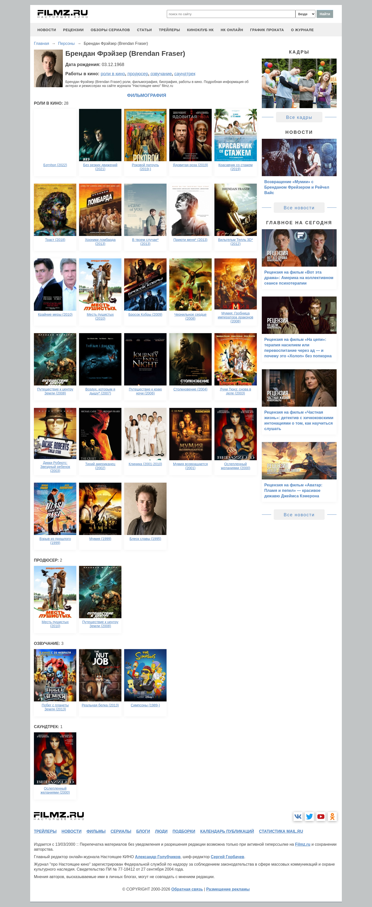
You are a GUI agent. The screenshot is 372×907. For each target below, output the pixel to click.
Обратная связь (187, 889)
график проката (267, 30)
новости (46, 30)
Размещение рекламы (228, 889)
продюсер (137, 73)
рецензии (73, 30)
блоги (143, 831)
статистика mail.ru (281, 831)
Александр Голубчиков (158, 857)
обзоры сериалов (110, 30)
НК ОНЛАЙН (232, 30)
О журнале (302, 30)
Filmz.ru (302, 844)
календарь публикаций (227, 831)
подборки (184, 831)
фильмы (96, 831)
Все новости (299, 207)
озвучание (161, 73)
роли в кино (113, 73)
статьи (144, 30)
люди (161, 831)
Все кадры (299, 117)
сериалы (120, 831)
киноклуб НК (200, 30)
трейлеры (169, 30)
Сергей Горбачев (227, 857)
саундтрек (184, 73)
